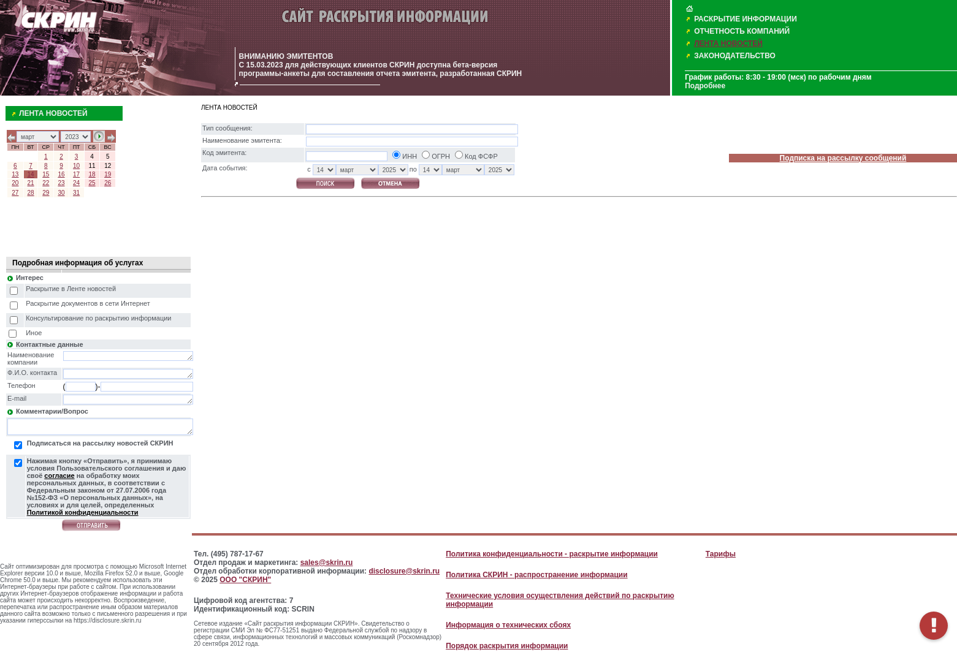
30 (61, 192)
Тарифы (721, 554)
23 (61, 183)
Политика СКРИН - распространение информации (536, 574)
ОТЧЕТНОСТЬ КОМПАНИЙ (742, 31)
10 (76, 165)
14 (31, 174)
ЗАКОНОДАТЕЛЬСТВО (735, 55)
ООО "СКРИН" (245, 579)
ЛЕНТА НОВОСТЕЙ (728, 43)
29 (45, 192)
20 (15, 183)
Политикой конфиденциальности (83, 512)
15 (45, 174)
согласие (59, 475)
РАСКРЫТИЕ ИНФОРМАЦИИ (745, 19)
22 (45, 183)
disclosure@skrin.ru (404, 571)
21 (31, 183)
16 (61, 174)
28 (31, 192)
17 (76, 174)
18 (91, 174)
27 (15, 192)
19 (107, 174)
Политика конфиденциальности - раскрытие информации (552, 554)
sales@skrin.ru (326, 562)
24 (76, 183)
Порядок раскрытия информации (507, 646)
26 (107, 183)
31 (76, 192)
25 (91, 183)
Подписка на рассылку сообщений (843, 158)
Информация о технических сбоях (508, 625)
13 (15, 174)
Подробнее (705, 86)
